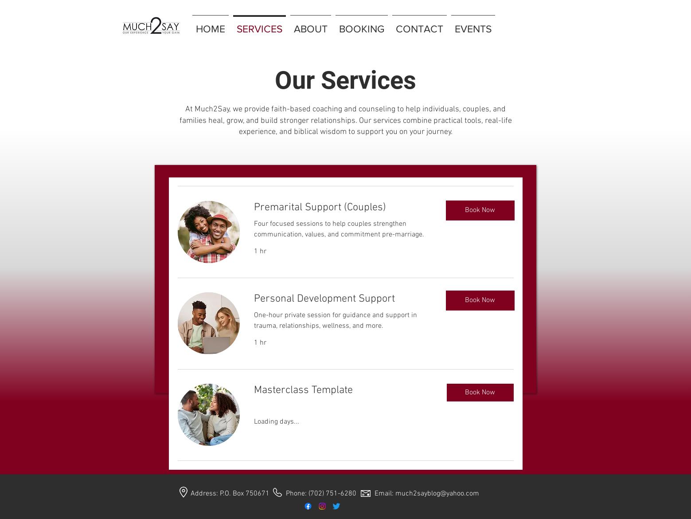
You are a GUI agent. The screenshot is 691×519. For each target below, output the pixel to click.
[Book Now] (480, 210)
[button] (480, 392)
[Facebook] (308, 506)
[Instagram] (322, 506)
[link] (343, 208)
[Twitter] (336, 506)
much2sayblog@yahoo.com (437, 493)
